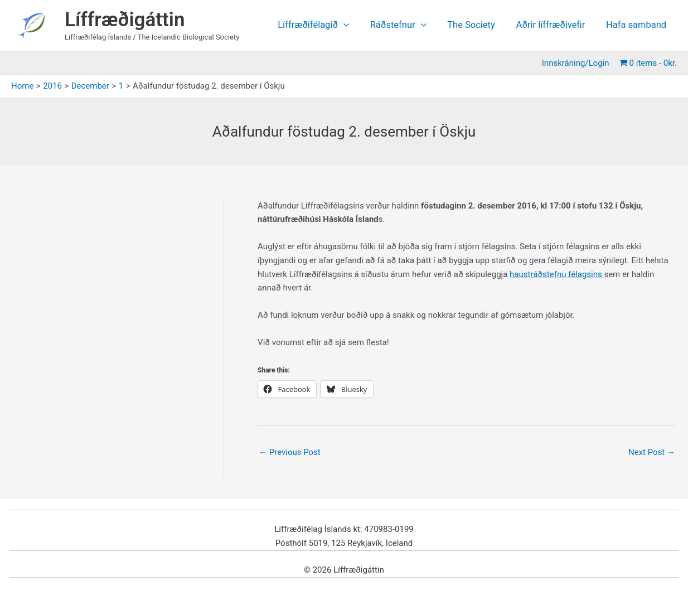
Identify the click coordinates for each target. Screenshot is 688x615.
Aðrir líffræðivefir (554, 25)
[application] (355, 25)
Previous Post (290, 452)
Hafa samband (637, 25)
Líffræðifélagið (325, 25)
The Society (478, 25)
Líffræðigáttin (125, 19)
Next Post (651, 452)
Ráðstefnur (407, 25)
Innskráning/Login (577, 63)
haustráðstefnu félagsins (557, 274)
